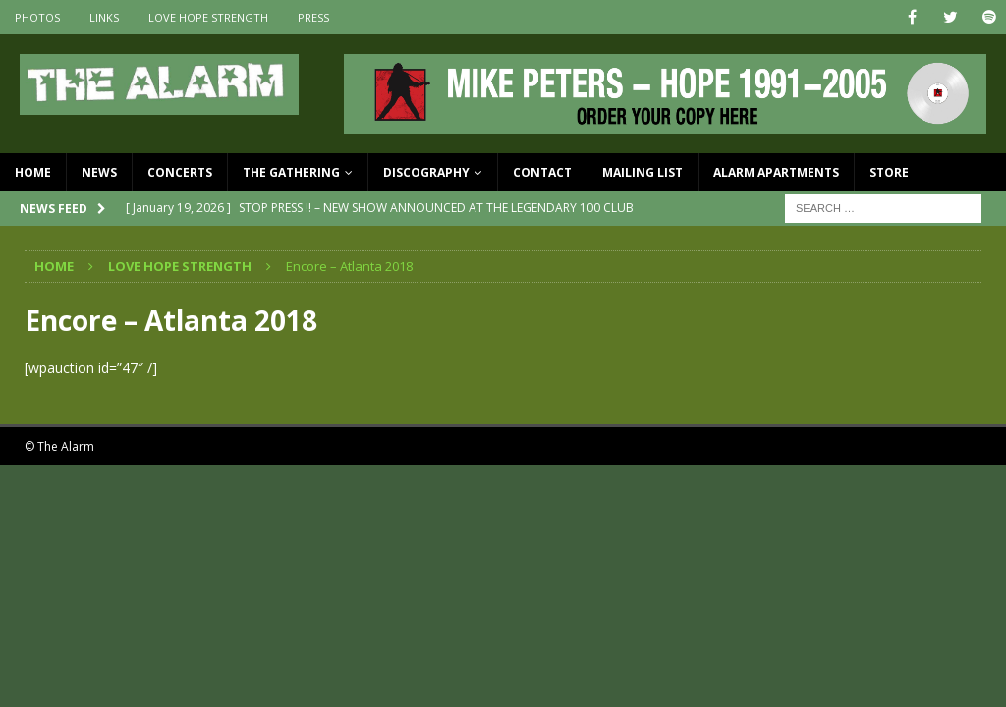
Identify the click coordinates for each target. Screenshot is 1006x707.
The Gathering (291, 172)
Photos (37, 17)
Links (104, 17)
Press (313, 17)
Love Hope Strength (208, 17)
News (99, 172)
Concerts (179, 172)
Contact (542, 172)
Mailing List (642, 172)
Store (889, 172)
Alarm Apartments (776, 172)
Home (33, 172)
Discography (426, 172)
